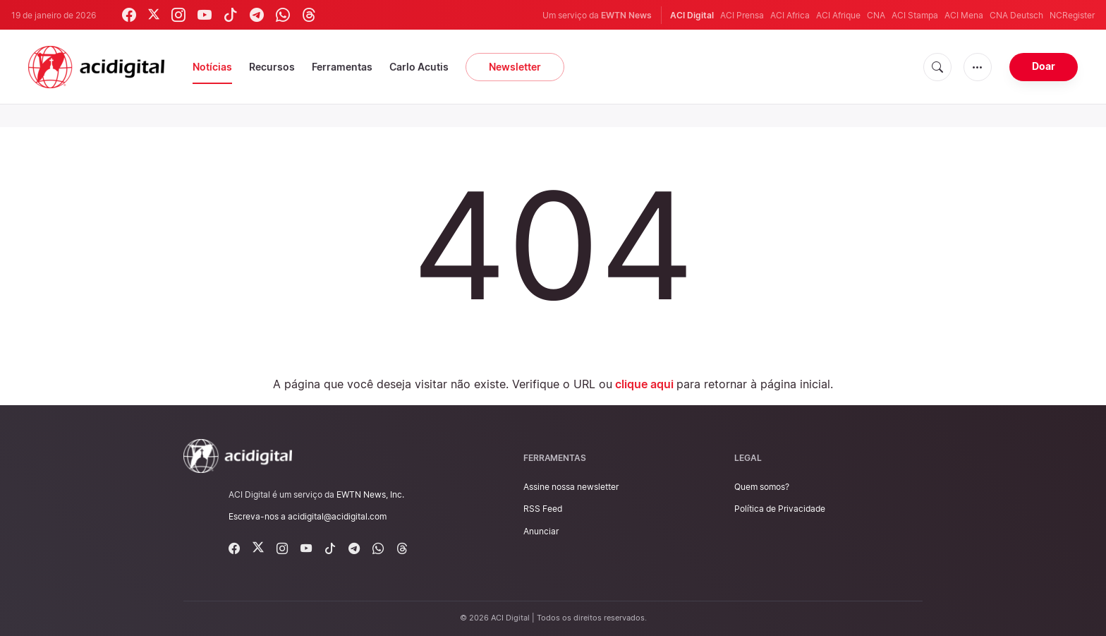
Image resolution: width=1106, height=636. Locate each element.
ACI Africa (790, 15)
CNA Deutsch (1016, 15)
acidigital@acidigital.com (337, 516)
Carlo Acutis (419, 67)
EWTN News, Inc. (370, 494)
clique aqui (644, 384)
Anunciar (541, 531)
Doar (1043, 66)
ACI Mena (963, 15)
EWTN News (626, 15)
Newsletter (515, 67)
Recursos (272, 67)
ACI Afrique (838, 15)
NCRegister (1072, 15)
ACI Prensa (742, 15)
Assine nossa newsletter (571, 486)
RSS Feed (542, 508)
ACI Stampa (915, 15)
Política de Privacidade (779, 508)
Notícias (212, 67)
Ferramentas (342, 67)
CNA (876, 15)
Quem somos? (761, 486)
